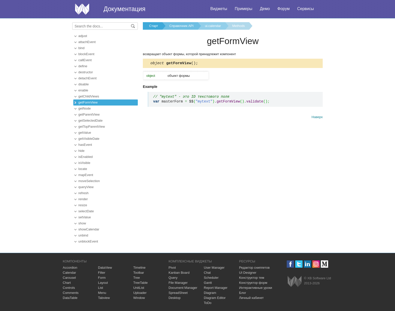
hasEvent (85, 145)
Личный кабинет (251, 298)
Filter (101, 272)
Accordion (70, 267)
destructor (85, 72)
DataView (105, 267)
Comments (71, 293)
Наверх (317, 118)
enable (83, 90)
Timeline (139, 267)
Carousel (69, 278)
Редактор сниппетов (254, 267)
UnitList (138, 288)
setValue (84, 217)
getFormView (87, 102)
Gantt (208, 283)
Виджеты (218, 9)
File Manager (178, 283)
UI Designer (247, 272)
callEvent (85, 60)
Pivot (172, 267)
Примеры (243, 9)
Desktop (175, 298)
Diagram (210, 293)
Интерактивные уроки (255, 288)
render (83, 199)
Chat (207, 272)
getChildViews (88, 96)
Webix (295, 281)
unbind (83, 235)
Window (139, 298)
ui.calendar (213, 26)
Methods (238, 26)
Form (102, 278)
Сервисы (305, 9)
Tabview (104, 298)
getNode (84, 108)
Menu (102, 293)
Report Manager (215, 288)
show (82, 223)
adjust (82, 36)
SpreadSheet (178, 293)
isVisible (84, 163)
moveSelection (89, 181)
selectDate (86, 211)
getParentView (89, 114)
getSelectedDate (90, 120)
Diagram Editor (215, 298)
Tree (136, 278)
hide (81, 151)
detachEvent (87, 78)
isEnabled (85, 157)
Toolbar (138, 272)
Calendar (69, 272)
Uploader (140, 293)
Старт (153, 26)
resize (82, 205)
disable (83, 84)
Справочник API (181, 26)
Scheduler (211, 278)
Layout (103, 283)
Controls (69, 288)
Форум (283, 9)
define (82, 66)
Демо (265, 9)
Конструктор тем (251, 278)
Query (173, 278)
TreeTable (140, 283)
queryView (85, 187)
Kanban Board (179, 272)
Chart (67, 283)
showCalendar (88, 229)
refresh (83, 193)
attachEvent (87, 42)
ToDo (207, 303)
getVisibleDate (89, 139)
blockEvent (86, 54)
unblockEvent (88, 241)
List (100, 288)
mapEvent (85, 175)
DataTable (70, 298)
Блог (242, 293)
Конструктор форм (253, 283)
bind (81, 48)
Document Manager (183, 288)
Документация (124, 8)
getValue (84, 132)
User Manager (214, 267)
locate (82, 169)
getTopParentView (91, 126)
